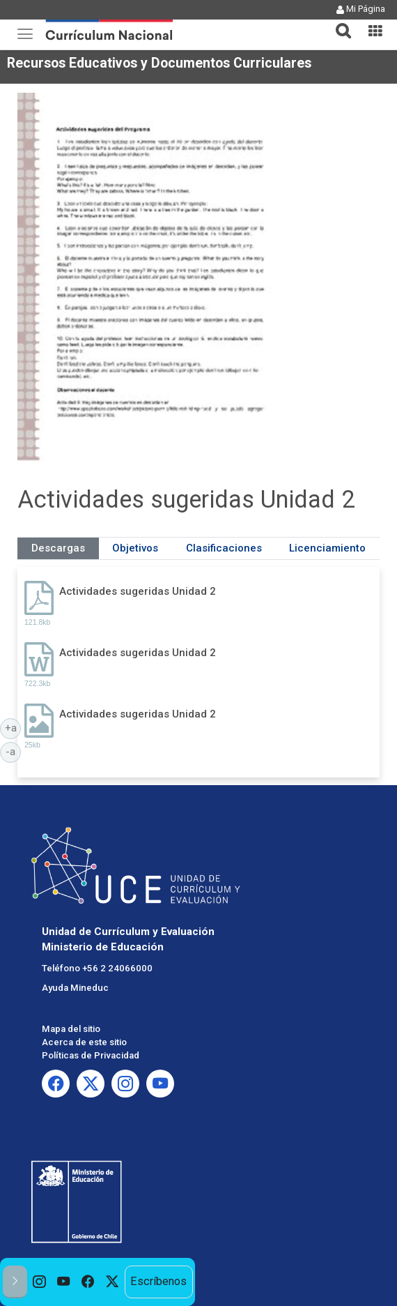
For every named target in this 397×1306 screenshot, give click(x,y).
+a (13, 727)
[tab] (338, 22)
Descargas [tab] (58, 548)
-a (13, 751)
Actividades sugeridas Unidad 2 (137, 591)
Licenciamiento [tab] (327, 548)
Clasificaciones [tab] (224, 548)
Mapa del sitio (71, 1029)
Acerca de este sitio (84, 1042)
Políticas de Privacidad (90, 1055)
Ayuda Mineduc (75, 987)
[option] (39, 1282)
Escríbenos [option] (158, 1281)
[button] (338, 22)
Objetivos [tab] (135, 548)
